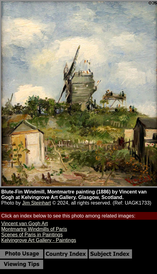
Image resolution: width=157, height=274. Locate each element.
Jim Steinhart (36, 203)
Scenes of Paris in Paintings (32, 234)
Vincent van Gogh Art (24, 223)
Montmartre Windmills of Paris (34, 229)
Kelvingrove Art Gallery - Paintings (38, 240)
